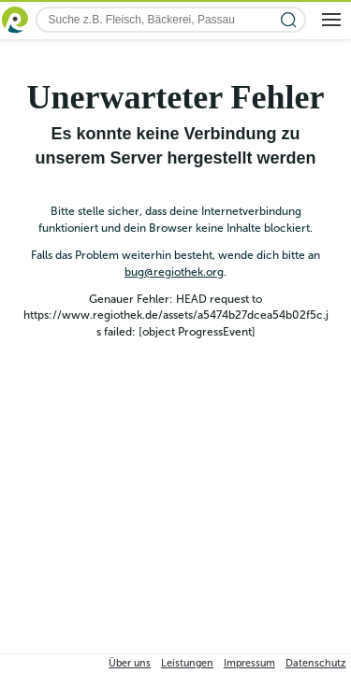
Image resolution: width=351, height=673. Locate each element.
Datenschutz (315, 663)
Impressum (249, 663)
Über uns (130, 663)
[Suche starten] (289, 20)
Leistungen (187, 663)
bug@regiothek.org (174, 272)
